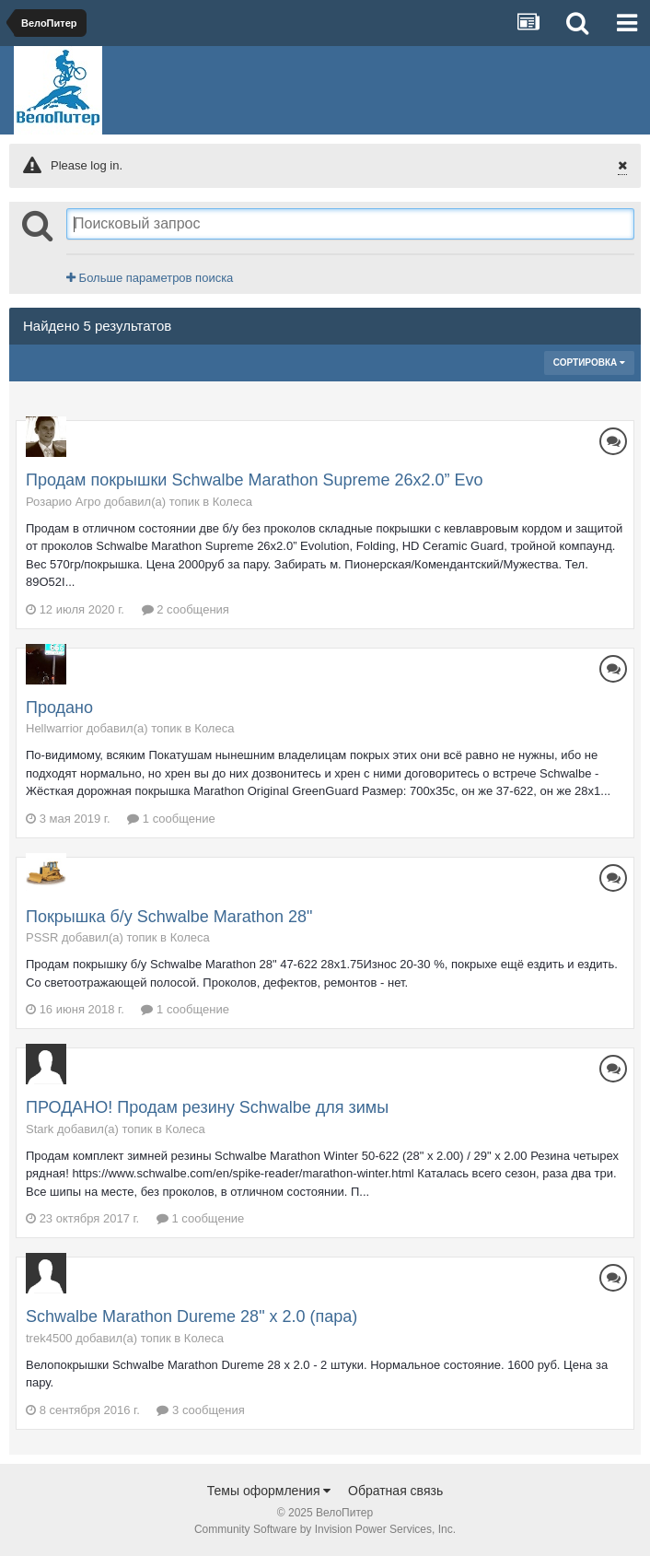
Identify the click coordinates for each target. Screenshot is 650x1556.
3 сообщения (200, 1410)
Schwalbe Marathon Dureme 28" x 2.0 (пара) (191, 1316)
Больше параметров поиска (149, 278)
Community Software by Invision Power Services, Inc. (325, 1529)
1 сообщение (171, 818)
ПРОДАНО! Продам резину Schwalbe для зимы (207, 1107)
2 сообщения (185, 609)
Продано (59, 707)
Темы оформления (269, 1490)
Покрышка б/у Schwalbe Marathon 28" (169, 916)
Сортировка (589, 362)
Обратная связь (395, 1490)
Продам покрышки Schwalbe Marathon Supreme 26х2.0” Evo (254, 480)
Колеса (232, 502)
